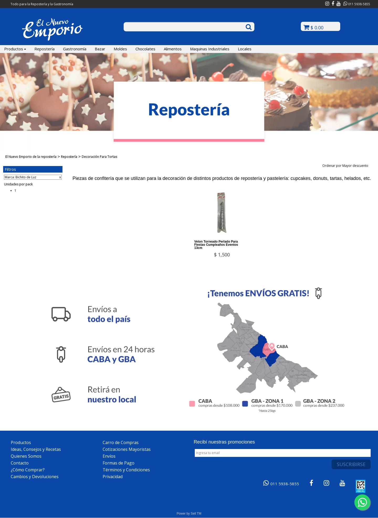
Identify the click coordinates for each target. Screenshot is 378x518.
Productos (15, 48)
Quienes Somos (26, 456)
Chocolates (145, 48)
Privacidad (113, 476)
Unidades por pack (18, 184)
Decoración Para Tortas (99, 156)
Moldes (120, 48)
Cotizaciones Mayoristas (127, 449)
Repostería (44, 48)
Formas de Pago (118, 463)
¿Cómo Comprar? (28, 470)
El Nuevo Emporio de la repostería (30, 156)
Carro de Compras (121, 442)
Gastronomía (74, 48)
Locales (244, 48)
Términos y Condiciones (126, 470)
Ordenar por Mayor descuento (347, 165)
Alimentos (173, 48)
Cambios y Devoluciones (35, 476)
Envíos (109, 456)
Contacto (20, 463)
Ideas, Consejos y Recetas (36, 449)
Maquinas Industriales (209, 48)
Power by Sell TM (189, 513)
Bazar (100, 48)
